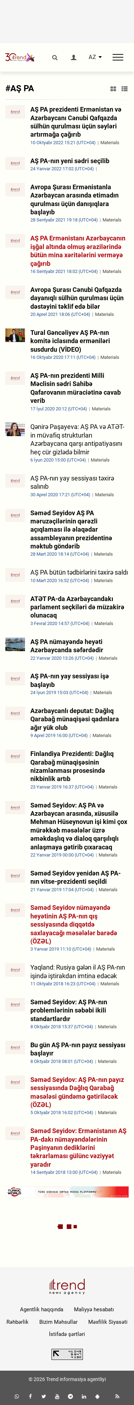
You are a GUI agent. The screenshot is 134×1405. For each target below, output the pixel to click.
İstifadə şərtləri (67, 1334)
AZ (92, 57)
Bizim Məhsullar (58, 1322)
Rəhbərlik (17, 1322)
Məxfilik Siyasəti (108, 1322)
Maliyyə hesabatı (94, 1309)
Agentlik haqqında (41, 1309)
